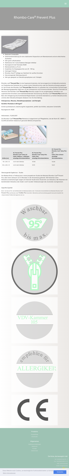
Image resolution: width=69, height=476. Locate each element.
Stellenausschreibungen (34, 444)
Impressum (34, 446)
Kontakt (34, 449)
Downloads (34, 437)
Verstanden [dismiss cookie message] (60, 472)
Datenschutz (34, 451)
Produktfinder (34, 435)
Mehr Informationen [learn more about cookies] (9, 473)
